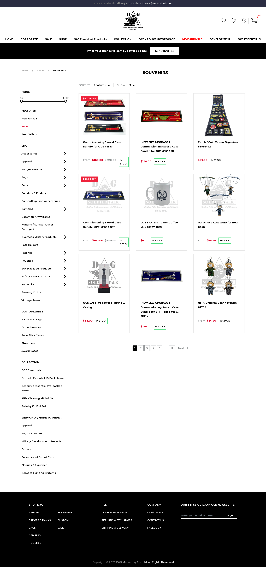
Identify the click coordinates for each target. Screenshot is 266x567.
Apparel (34, 512)
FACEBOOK (154, 527)
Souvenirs (65, 512)
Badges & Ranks (40, 520)
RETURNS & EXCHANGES (117, 520)
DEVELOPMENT (220, 39)
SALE (48, 39)
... (165, 348)
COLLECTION (122, 39)
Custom (63, 520)
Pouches (35, 542)
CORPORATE (29, 39)
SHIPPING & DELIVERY (115, 527)
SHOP (63, 39)
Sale (61, 527)
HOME (9, 39)
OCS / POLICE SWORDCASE (157, 39)
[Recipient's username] (204, 515)
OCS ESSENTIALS (249, 39)
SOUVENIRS (59, 70)
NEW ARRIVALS (192, 39)
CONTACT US (155, 520)
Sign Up (232, 515)
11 (172, 348)
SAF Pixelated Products (90, 39)
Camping (35, 535)
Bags (32, 527)
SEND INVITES (164, 51)
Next (181, 348)
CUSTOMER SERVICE (114, 512)
